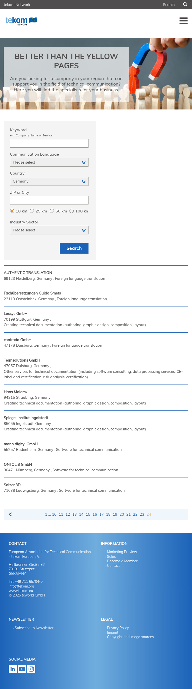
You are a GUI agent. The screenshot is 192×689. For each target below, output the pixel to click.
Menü (183, 20)
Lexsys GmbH (15, 313)
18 (108, 514)
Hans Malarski (16, 392)
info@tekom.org (21, 586)
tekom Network (17, 4)
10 (54, 514)
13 (74, 514)
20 (122, 514)
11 (61, 514)
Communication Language (34, 154)
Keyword (49, 132)
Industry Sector (24, 221)
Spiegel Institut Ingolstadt (26, 417)
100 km (81, 210)
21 (128, 514)
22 (135, 514)
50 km (61, 210)
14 (81, 514)
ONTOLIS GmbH (18, 464)
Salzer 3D (12, 485)
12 (68, 514)
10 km (21, 210)
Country (17, 173)
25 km (41, 210)
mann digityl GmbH (21, 444)
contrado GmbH (17, 339)
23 (142, 514)
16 (94, 514)
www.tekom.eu (21, 591)
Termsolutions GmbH (22, 360)
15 (88, 514)
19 (115, 514)
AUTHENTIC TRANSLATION (28, 272)
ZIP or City (19, 192)
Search (185, 4)
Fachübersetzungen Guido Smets (32, 293)
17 (101, 514)
